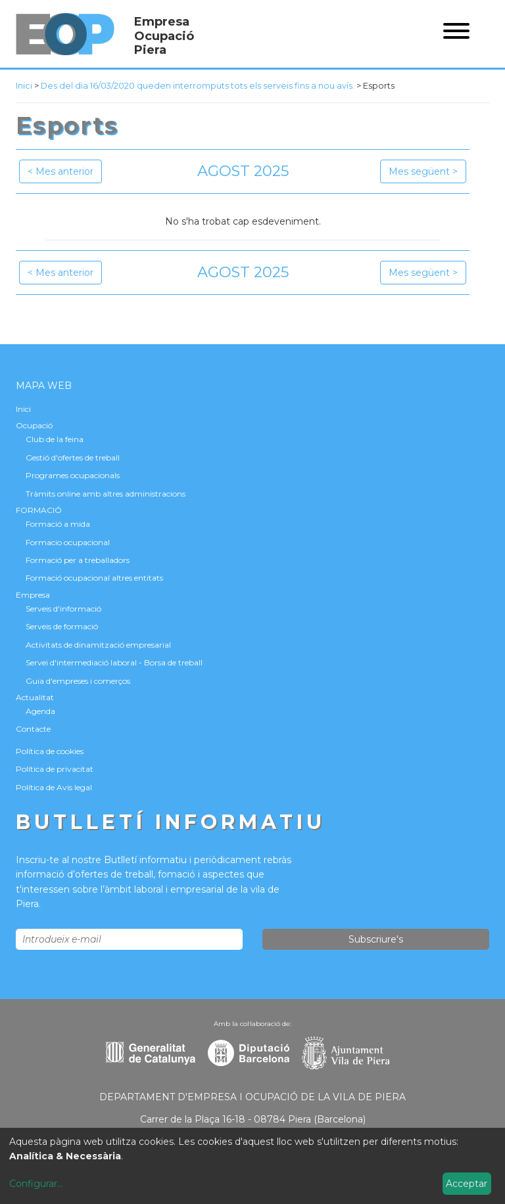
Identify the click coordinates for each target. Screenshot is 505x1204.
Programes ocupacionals (73, 475)
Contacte (33, 729)
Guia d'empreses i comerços (78, 681)
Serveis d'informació (63, 608)
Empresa (33, 595)
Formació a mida (58, 524)
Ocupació (34, 425)
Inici (24, 86)
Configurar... (36, 1184)
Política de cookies (50, 751)
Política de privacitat (54, 769)
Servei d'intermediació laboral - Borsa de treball (114, 662)
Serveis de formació (62, 626)
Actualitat (35, 697)
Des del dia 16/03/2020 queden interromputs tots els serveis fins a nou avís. (197, 86)
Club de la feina (55, 439)
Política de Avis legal (54, 787)
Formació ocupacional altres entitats (94, 578)
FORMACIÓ (39, 510)
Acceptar (466, 1184)
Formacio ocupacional (68, 542)
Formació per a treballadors (78, 560)
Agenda (40, 711)
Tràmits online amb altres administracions (105, 494)
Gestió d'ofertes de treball (73, 457)
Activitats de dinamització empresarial (98, 645)
